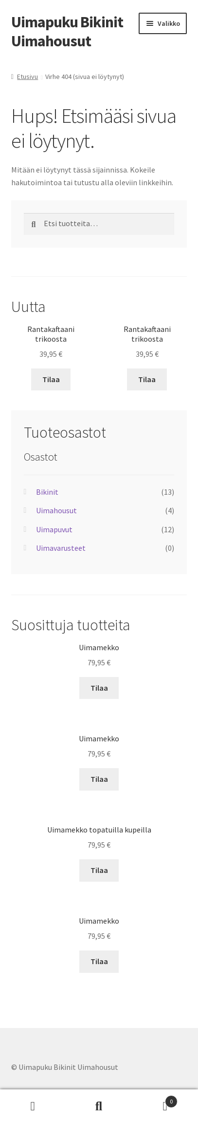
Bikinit (47, 492)
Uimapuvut (54, 529)
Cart (155, 1099)
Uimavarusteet (61, 548)
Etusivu (27, 76)
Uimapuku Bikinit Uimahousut (67, 31)
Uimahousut (56, 510)
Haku (99, 1106)
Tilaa (51, 379)
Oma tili (33, 1106)
